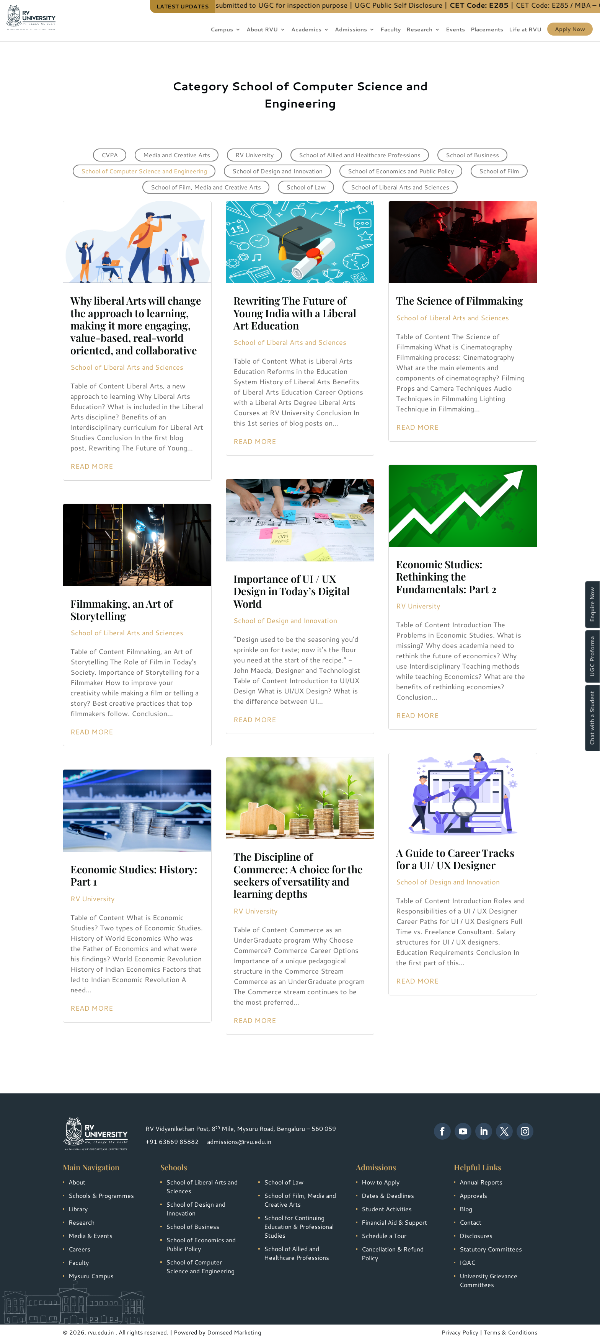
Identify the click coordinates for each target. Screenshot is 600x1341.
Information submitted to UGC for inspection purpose (313, 5)
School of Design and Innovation (277, 170)
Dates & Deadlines (388, 1195)
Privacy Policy (460, 1332)
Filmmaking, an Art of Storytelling (121, 610)
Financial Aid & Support (394, 1222)
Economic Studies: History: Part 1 (133, 875)
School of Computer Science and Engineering (144, 170)
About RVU (262, 30)
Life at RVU (525, 30)
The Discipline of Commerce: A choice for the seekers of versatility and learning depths (298, 875)
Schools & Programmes (101, 1195)
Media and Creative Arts (176, 154)
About (76, 1182)
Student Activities (387, 1208)
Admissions (351, 30)
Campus (221, 30)
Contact (470, 1222)
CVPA (109, 154)
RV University (254, 154)
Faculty (390, 30)
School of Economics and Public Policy (401, 170)
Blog (466, 1208)
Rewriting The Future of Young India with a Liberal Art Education (294, 313)
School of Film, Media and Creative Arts (206, 187)
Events (455, 30)
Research (419, 30)
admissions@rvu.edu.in (239, 1141)
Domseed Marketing (234, 1332)
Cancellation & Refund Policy (393, 1253)
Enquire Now (592, 604)
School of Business (472, 154)
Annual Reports (481, 1182)
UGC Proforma (592, 656)
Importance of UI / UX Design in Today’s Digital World (291, 591)
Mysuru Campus (91, 1275)
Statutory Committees (491, 1249)
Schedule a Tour (384, 1235)
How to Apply (380, 1182)
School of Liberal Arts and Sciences (400, 187)
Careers (79, 1249)
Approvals (473, 1195)
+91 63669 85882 (172, 1141)
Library (78, 1208)
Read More (91, 466)
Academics (306, 30)
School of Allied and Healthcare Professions (360, 154)
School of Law (306, 187)
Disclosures (476, 1235)
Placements (487, 30)
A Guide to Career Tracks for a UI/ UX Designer (455, 859)
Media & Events (90, 1235)
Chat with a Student (592, 718)
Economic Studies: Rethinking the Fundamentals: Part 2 (446, 576)
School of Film (499, 170)
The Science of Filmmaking (459, 300)
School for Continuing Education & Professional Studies (299, 1226)
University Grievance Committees (488, 1280)
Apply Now (570, 29)
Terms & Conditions (510, 1332)
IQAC (467, 1262)
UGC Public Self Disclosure (450, 5)
